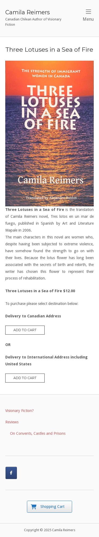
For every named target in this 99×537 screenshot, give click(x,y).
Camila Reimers (27, 12)
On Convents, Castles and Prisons (37, 433)
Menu (88, 15)
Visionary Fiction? (19, 411)
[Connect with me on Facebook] (11, 473)
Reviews (11, 422)
